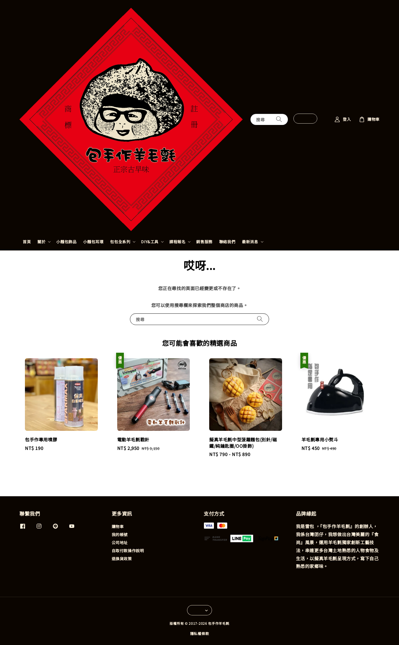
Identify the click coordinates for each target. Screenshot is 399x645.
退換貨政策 (122, 558)
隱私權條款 (199, 633)
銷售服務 (204, 241)
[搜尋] (279, 119)
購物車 (118, 526)
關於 (41, 241)
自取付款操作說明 (128, 550)
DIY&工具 (149, 241)
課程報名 (177, 241)
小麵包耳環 (93, 241)
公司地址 (120, 542)
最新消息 (250, 241)
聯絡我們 (227, 241)
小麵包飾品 (66, 241)
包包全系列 (120, 241)
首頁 (27, 241)
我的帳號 (120, 534)
